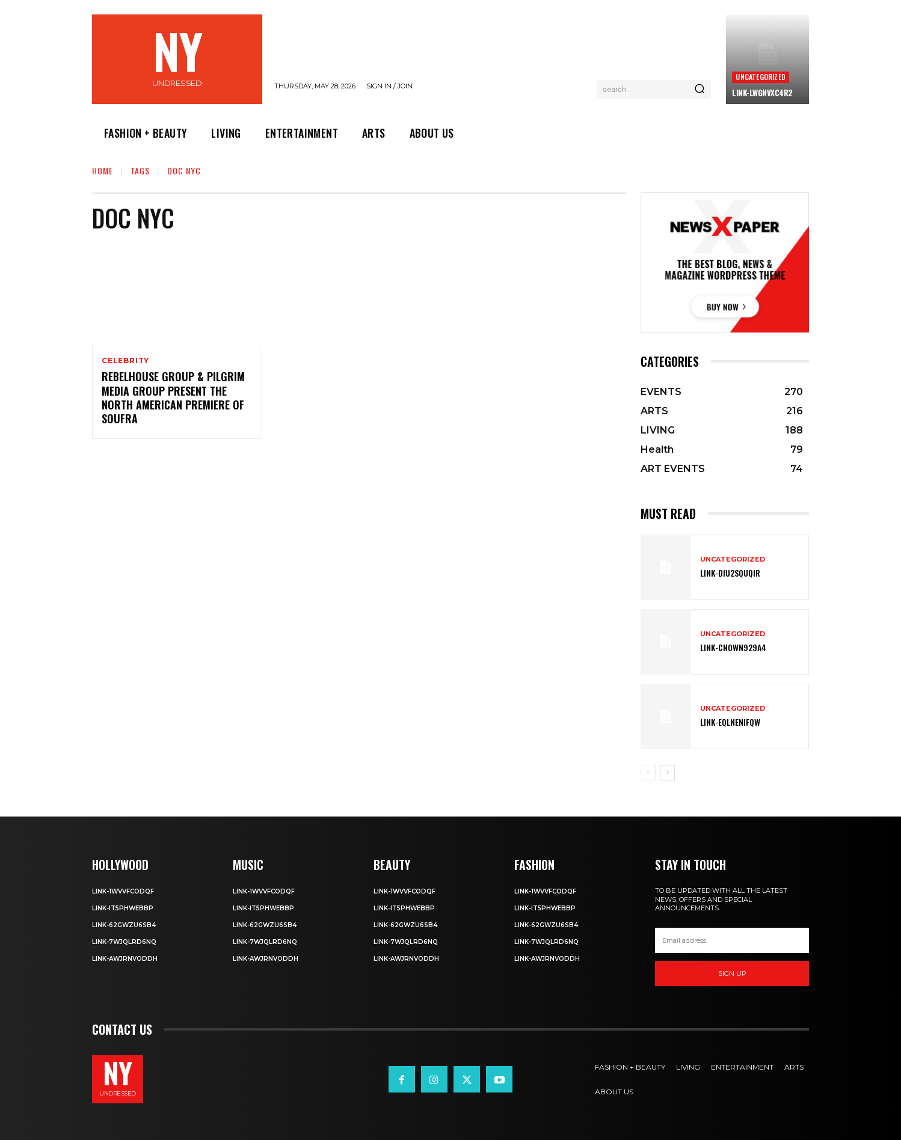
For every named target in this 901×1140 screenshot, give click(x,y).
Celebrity (125, 360)
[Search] (699, 89)
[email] (732, 940)
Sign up (732, 973)
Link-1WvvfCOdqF (123, 891)
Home (102, 170)
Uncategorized (761, 77)
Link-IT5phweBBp (122, 908)
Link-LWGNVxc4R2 (762, 93)
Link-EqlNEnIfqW (730, 722)
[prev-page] (648, 772)
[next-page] (667, 772)
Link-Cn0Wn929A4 (733, 647)
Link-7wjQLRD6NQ (124, 942)
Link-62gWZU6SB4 (124, 925)
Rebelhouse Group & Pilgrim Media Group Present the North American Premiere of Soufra (173, 398)
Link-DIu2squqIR (730, 572)
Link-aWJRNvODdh (125, 959)
